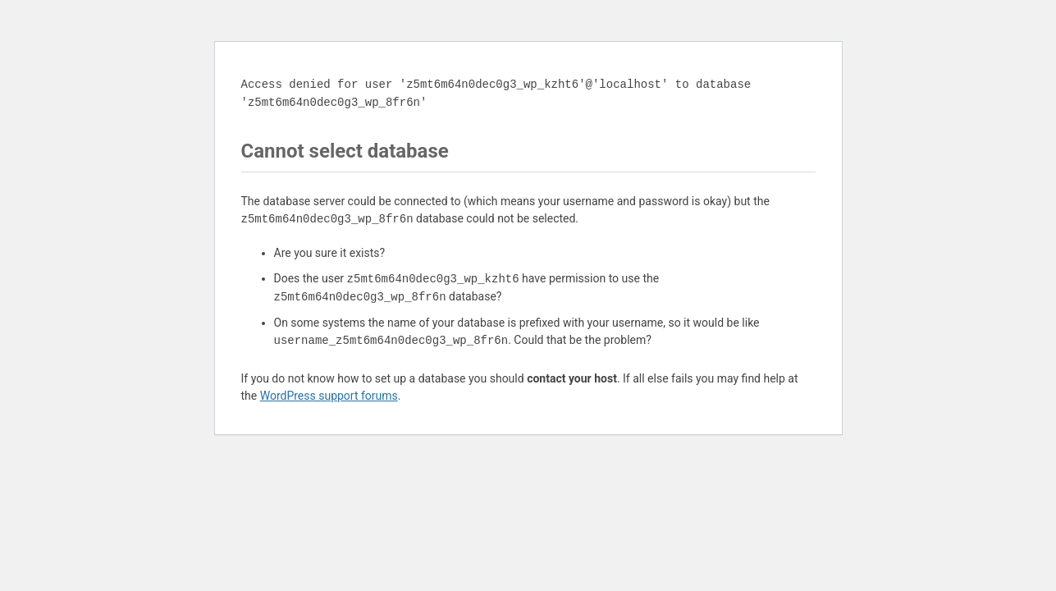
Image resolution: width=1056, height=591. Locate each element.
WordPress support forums (329, 395)
